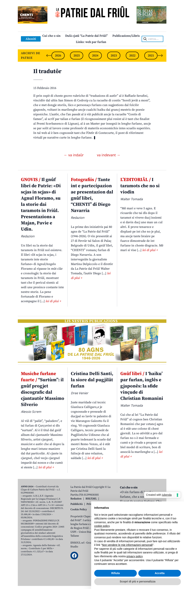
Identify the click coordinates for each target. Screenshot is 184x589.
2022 (132, 55)
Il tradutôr (47, 71)
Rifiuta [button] (115, 573)
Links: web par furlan (91, 42)
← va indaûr (74, 155)
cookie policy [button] (102, 525)
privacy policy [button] (135, 556)
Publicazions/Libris (126, 36)
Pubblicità (76, 504)
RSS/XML (91, 498)
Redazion (76, 498)
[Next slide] (160, 55)
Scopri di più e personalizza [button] (137, 581)
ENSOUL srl (77, 543)
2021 (151, 55)
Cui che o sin (51, 36)
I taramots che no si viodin (140, 186)
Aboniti (31, 39)
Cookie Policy (78, 509)
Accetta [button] (160, 573)
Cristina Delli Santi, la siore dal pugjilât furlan (92, 380)
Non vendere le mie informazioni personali (127, 544)
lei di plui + (53, 301)
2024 (95, 55)
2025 (77, 55)
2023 (114, 55)
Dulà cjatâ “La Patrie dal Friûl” (86, 36)
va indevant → (108, 155)
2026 (58, 55)
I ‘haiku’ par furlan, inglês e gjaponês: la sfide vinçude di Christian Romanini (141, 386)
